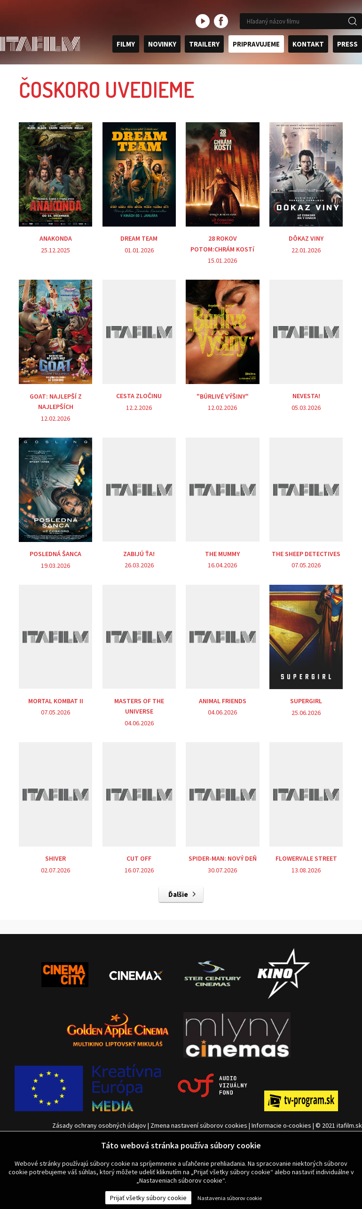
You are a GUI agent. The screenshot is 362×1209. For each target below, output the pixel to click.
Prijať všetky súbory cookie (148, 1197)
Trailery (204, 43)
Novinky (162, 43)
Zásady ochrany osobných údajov (98, 1125)
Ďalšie (178, 894)
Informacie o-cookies (281, 1125)
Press (347, 43)
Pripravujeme (256, 43)
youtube (203, 21)
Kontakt (308, 43)
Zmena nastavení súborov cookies (198, 1125)
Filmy (126, 43)
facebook (221, 21)
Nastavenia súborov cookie (229, 1197)
